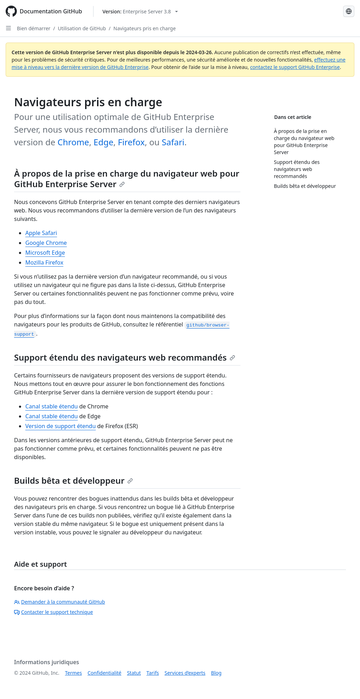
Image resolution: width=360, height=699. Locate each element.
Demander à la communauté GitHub (59, 601)
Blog (216, 672)
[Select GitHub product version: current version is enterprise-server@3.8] (140, 11)
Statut (134, 672)
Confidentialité (104, 672)
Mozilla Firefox (44, 262)
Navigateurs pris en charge (145, 28)
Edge (103, 142)
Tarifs (153, 672)
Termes (73, 672)
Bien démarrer (33, 28)
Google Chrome (46, 243)
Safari (173, 142)
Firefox (131, 142)
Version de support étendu (60, 426)
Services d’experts (185, 672)
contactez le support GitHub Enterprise (295, 67)
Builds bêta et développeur (73, 480)
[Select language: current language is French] (348, 11)
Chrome (73, 142)
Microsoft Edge (45, 252)
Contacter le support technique (53, 612)
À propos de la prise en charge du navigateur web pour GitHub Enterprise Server (126, 178)
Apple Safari (41, 233)
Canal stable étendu (51, 406)
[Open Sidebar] (8, 28)
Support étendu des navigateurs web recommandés (124, 357)
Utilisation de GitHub (82, 28)
